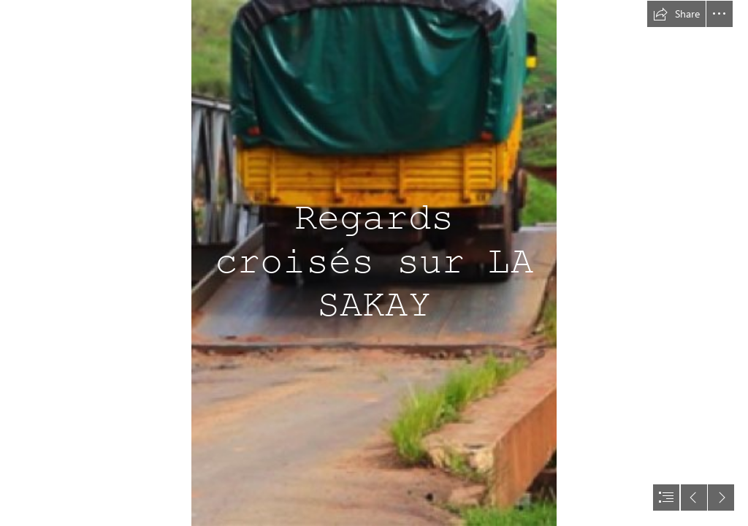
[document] (374, 263)
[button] (676, 14)
